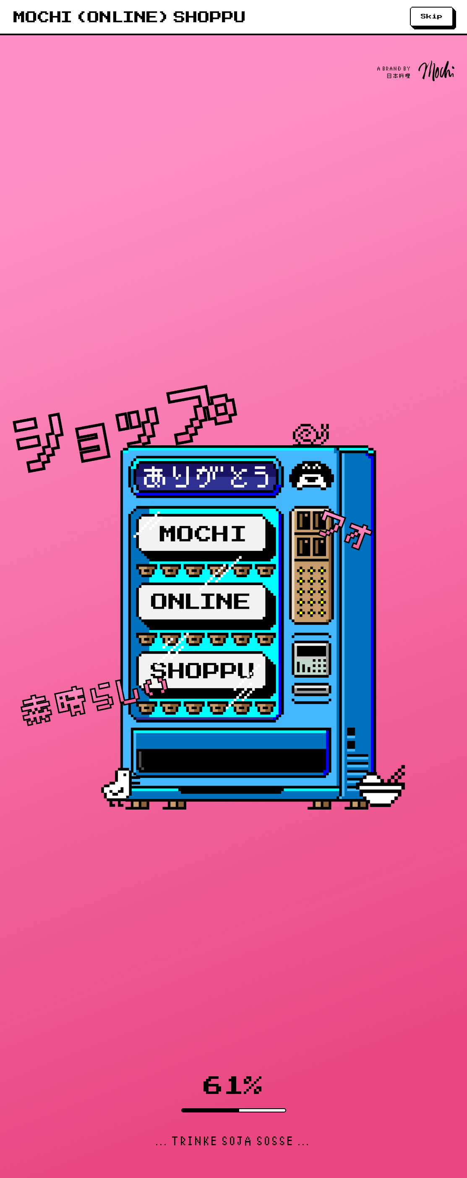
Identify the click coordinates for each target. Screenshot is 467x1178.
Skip (432, 16)
